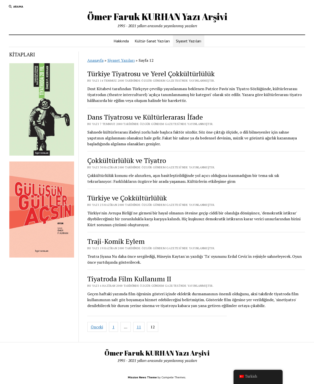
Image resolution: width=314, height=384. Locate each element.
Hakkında (121, 40)
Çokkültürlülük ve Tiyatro (126, 160)
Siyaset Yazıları (188, 40)
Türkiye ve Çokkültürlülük (127, 197)
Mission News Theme (142, 377)
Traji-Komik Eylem (116, 241)
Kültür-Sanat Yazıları (152, 40)
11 (139, 327)
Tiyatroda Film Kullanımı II (129, 278)
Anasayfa (95, 60)
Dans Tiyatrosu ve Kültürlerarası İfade (145, 117)
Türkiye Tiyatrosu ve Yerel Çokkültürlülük (151, 73)
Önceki (97, 327)
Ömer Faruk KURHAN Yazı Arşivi (157, 16)
